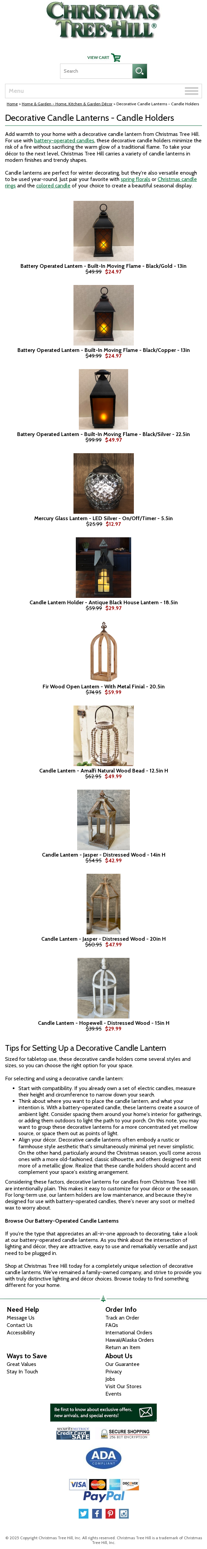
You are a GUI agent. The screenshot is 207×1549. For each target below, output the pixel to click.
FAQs (111, 1325)
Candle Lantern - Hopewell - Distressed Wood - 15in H (103, 1023)
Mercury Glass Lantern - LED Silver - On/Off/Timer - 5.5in (103, 518)
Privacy (113, 1371)
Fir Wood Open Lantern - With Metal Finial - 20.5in (104, 687)
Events (113, 1394)
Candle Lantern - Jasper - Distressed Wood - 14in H (103, 855)
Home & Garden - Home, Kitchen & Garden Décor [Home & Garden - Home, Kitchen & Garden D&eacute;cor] (67, 103)
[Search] (96, 71)
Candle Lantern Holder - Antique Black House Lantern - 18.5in (104, 603)
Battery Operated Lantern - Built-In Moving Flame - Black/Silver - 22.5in (103, 434)
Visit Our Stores (123, 1386)
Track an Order (122, 1317)
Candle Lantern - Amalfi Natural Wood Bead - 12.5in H (103, 771)
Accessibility (21, 1332)
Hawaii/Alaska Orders (129, 1340)
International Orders (128, 1332)
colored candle (53, 185)
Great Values (21, 1364)
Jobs (110, 1379)
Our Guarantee (122, 1364)
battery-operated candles (64, 140)
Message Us (21, 1317)
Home (12, 103)
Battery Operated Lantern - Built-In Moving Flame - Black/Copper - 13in (103, 350)
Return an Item (122, 1347)
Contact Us (20, 1325)
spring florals (135, 179)
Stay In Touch (22, 1371)
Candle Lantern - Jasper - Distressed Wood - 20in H (103, 939)
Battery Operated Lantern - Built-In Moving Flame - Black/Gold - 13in (103, 266)
